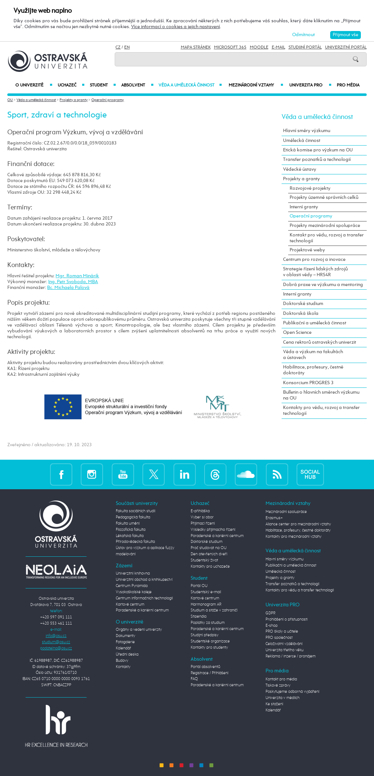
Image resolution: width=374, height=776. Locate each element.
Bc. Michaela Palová (68, 287)
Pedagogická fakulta (133, 517)
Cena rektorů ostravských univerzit (319, 342)
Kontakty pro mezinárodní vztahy (293, 536)
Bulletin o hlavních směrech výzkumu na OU (321, 395)
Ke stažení (274, 704)
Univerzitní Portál (346, 47)
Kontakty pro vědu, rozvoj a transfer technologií (321, 410)
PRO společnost (279, 638)
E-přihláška (200, 511)
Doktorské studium (303, 303)
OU (10, 100)
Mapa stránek (196, 47)
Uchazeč (71, 85)
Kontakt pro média (281, 679)
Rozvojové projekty (310, 188)
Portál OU (199, 586)
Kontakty (123, 667)
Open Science (297, 332)
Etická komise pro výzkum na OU (318, 150)
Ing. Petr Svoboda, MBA (73, 281)
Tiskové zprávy (278, 685)
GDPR (270, 613)
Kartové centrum (130, 604)
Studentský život (204, 560)
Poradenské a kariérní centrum (142, 610)
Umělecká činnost (301, 140)
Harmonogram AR (206, 604)
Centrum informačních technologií (144, 598)
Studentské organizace (210, 641)
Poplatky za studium (208, 623)
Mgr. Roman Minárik (77, 276)
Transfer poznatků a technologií (317, 159)
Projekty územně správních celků (324, 197)
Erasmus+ (274, 518)
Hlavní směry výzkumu (306, 130)
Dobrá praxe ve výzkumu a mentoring (323, 284)
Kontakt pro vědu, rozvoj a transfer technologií (327, 238)
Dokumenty (125, 636)
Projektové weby (307, 250)
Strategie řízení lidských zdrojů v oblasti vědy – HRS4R (315, 272)
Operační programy (107, 100)
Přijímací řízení (203, 523)
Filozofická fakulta (130, 530)
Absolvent (137, 85)
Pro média (348, 85)
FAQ (194, 679)
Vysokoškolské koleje (134, 592)
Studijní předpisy (204, 635)
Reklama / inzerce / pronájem (291, 656)
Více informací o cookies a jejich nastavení (175, 26)
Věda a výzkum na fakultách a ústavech (313, 355)
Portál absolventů (205, 667)
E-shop (272, 625)
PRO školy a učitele (282, 631)
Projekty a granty (74, 100)
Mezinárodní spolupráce (286, 512)
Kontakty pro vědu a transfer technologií (300, 590)
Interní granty (304, 207)
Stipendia (198, 616)
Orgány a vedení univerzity (139, 630)
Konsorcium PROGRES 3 (308, 383)
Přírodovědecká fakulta (135, 542)
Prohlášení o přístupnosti (287, 619)
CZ (118, 47)
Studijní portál (305, 47)
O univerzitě (33, 85)
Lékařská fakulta (130, 536)
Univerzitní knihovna (133, 573)
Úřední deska (127, 654)
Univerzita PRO (310, 85)
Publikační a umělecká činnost (314, 323)
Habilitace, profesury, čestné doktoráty (313, 370)
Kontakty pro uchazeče (210, 566)
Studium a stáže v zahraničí (214, 610)
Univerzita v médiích (282, 698)
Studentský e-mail (206, 592)
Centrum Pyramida (132, 586)
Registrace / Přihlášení (209, 673)
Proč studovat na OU (208, 548)
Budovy (122, 661)
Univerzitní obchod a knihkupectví (144, 580)
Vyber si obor (202, 517)
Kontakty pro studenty (209, 647)
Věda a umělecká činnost (190, 85)
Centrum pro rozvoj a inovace (314, 259)
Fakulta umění (128, 523)
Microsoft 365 (230, 47)
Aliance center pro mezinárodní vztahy (298, 524)
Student (103, 85)
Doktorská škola (300, 313)
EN (127, 47)
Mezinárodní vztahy (256, 85)
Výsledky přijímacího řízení (213, 530)
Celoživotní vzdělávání (284, 644)
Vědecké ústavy (299, 169)
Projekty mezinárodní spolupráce (325, 225)
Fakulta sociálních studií (135, 511)
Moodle (259, 47)
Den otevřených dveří (209, 554)
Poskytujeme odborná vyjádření (292, 692)
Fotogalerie (125, 642)
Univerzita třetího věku (285, 650)
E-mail (278, 47)
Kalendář (123, 648)
